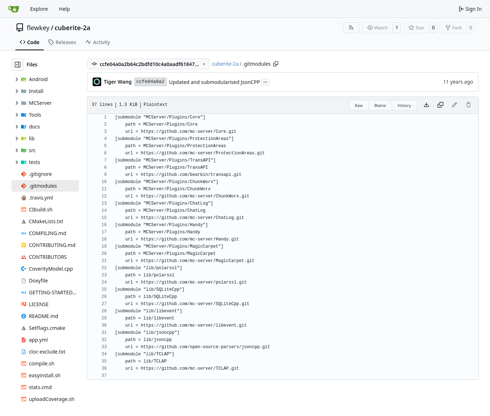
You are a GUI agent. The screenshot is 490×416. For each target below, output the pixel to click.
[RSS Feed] (351, 27)
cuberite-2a (72, 27)
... (265, 81)
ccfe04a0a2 (150, 81)
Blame (380, 105)
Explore (39, 8)
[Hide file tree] (17, 65)
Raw (359, 105)
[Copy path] (275, 63)
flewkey (38, 27)
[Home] (14, 9)
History (404, 105)
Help (64, 8)
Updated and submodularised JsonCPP (214, 82)
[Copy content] (440, 105)
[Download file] (426, 105)
